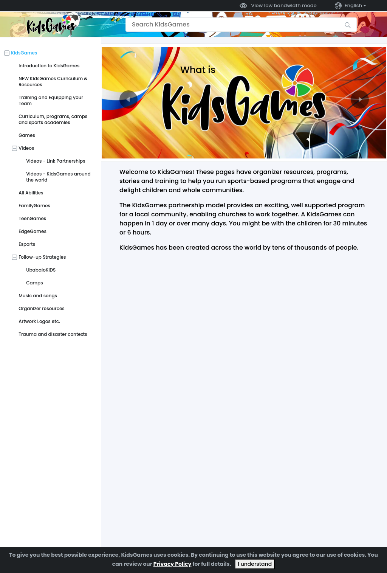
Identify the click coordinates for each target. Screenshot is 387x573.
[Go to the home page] (50, 24)
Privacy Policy (172, 564)
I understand (255, 564)
